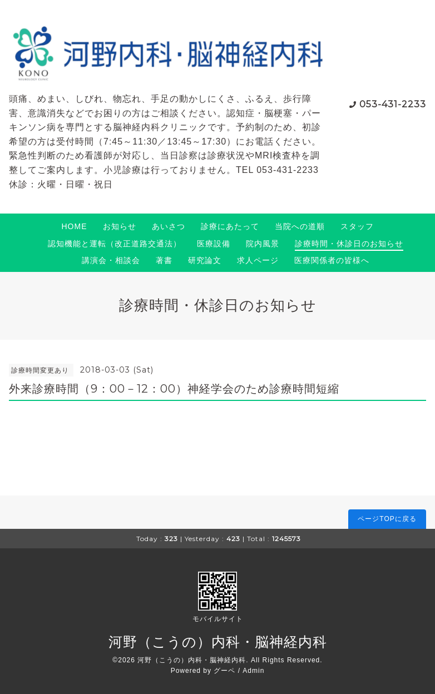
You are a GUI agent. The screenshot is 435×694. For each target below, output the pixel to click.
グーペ (224, 671)
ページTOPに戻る (387, 519)
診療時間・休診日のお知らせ (349, 243)
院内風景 (262, 243)
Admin (253, 671)
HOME (74, 226)
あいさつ (168, 226)
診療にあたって (230, 226)
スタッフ (357, 226)
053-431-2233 (392, 104)
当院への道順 (300, 226)
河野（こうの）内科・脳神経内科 (217, 642)
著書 (164, 260)
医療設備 (213, 243)
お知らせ (119, 226)
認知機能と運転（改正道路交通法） (114, 243)
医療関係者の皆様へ (331, 260)
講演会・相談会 (111, 260)
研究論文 (204, 260)
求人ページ (258, 260)
